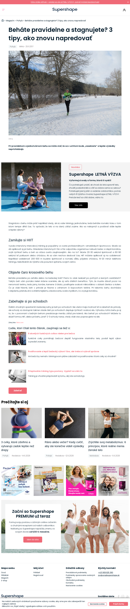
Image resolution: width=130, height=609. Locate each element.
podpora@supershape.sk (108, 575)
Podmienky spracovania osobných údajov (80, 576)
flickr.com (19, 322)
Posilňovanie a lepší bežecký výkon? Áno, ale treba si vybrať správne (63, 351)
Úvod (3, 572)
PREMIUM (4, 575)
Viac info (78, 205)
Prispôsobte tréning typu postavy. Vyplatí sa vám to (55, 371)
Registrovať (38, 575)
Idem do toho (33, 539)
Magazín (4, 578)
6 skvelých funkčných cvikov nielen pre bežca (51, 333)
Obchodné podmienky (75, 580)
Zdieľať (18, 390)
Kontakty (70, 583)
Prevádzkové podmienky (76, 572)
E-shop (4, 580)
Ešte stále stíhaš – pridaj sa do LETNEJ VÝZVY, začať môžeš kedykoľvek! (65, 2)
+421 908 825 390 (105, 572)
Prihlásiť (124, 10)
